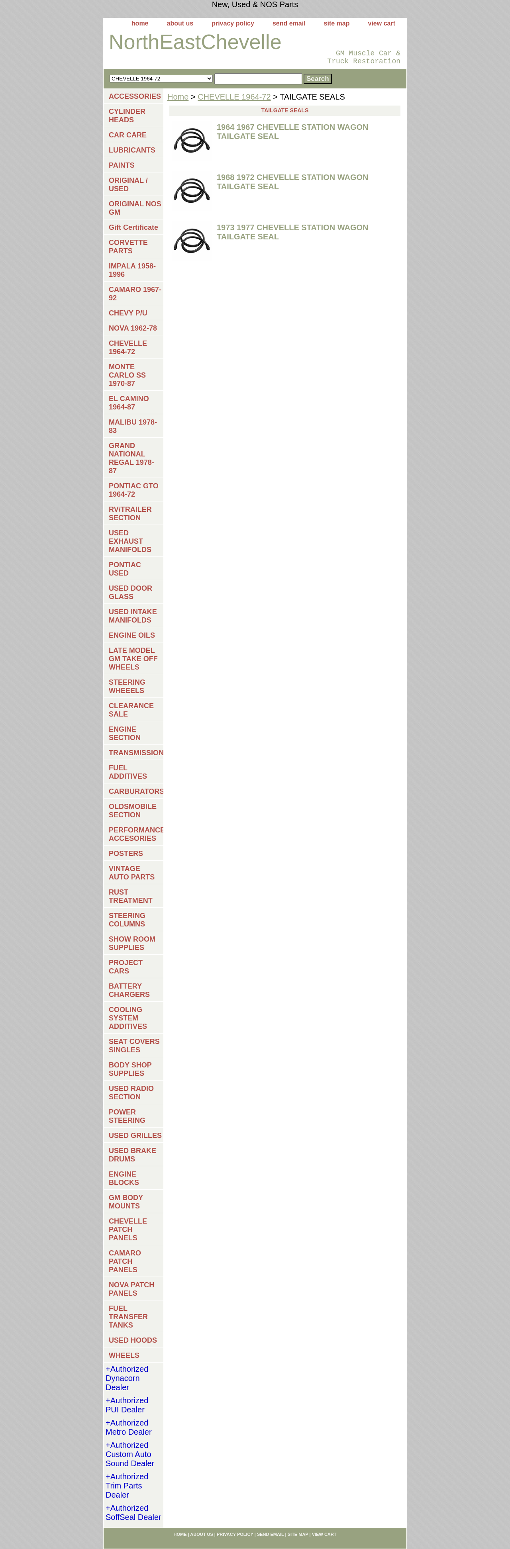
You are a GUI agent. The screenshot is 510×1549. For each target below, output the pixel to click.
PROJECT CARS (126, 967)
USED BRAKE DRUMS (132, 1155)
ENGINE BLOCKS (124, 1178)
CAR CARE (128, 135)
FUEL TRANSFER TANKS (128, 1316)
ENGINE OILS (132, 635)
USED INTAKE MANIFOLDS (133, 616)
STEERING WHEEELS (127, 686)
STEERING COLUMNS (127, 920)
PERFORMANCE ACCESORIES (136, 834)
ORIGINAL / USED (128, 184)
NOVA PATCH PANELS (131, 1289)
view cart (381, 23)
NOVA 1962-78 (133, 328)
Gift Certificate (133, 227)
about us (180, 23)
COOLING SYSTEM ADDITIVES (128, 1018)
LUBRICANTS (132, 150)
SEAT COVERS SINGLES (134, 1046)
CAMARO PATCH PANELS (125, 1261)
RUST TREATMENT (131, 896)
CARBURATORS (136, 791)
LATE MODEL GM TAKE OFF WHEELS (133, 658)
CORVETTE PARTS (128, 247)
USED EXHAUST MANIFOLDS (130, 541)
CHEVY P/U (128, 313)
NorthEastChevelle (195, 41)
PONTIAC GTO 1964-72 (134, 490)
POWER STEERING (127, 1116)
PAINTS (122, 165)
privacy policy (233, 23)
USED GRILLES (135, 1136)
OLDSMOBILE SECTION (133, 811)
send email (289, 23)
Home (177, 96)
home (140, 23)
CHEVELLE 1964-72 (234, 96)
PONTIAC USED (125, 569)
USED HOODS (133, 1340)
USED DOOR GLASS (130, 592)
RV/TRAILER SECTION (130, 513)
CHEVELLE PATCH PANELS (128, 1229)
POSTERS (126, 854)
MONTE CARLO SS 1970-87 (127, 375)
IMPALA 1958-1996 (132, 270)
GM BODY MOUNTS (126, 1202)
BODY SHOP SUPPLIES (130, 1069)
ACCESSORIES (135, 96)
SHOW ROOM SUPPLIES (132, 943)
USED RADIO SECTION (131, 1093)
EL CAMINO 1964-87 (129, 403)
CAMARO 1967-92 (135, 294)
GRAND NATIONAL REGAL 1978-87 (131, 458)
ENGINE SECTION (125, 733)
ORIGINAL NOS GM (135, 208)
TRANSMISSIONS (136, 753)
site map (337, 23)
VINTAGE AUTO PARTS (132, 873)
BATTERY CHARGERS (129, 990)
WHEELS (124, 1355)
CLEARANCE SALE (131, 710)
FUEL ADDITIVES (128, 772)
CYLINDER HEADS (127, 116)
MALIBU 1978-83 (133, 426)
